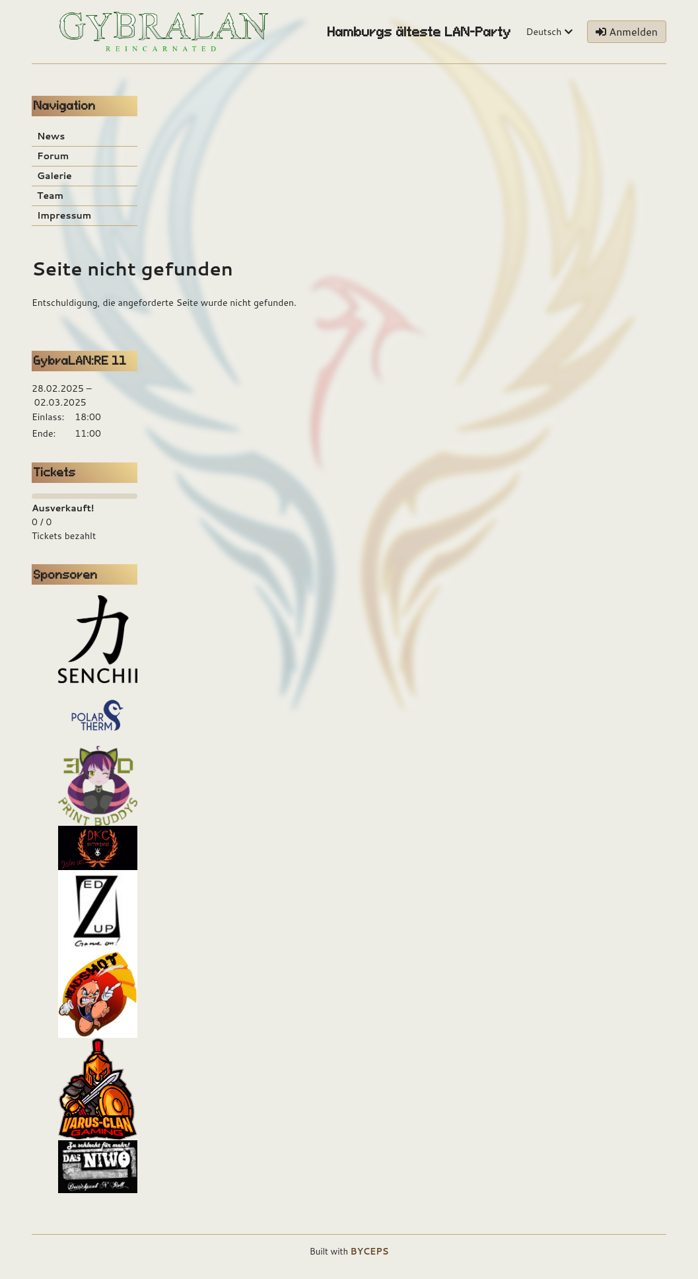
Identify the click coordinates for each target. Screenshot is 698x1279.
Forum (53, 156)
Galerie (54, 175)
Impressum (64, 215)
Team (50, 195)
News (51, 136)
